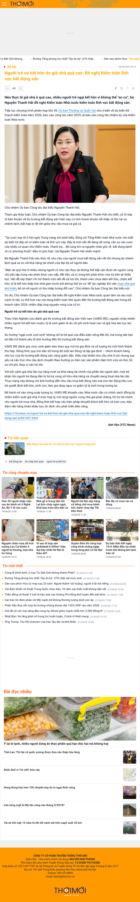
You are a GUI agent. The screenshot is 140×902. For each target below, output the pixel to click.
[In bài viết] (133, 88)
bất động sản (15, 461)
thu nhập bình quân (34, 461)
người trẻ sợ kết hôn (56, 461)
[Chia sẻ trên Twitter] (121, 88)
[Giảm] (7, 88)
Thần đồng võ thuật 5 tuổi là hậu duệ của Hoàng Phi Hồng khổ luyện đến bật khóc (64, 594)
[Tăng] (21, 88)
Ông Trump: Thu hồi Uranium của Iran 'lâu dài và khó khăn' (49, 622)
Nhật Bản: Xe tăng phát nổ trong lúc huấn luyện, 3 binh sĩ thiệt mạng (55, 616)
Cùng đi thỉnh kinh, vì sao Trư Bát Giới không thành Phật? (49, 573)
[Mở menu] (4, 4)
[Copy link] (127, 88)
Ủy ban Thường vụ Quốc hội (77, 110)
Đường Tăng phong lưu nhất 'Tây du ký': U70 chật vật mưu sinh (52, 578)
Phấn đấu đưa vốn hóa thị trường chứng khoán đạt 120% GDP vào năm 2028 (61, 605)
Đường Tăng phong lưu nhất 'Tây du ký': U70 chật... (69, 58)
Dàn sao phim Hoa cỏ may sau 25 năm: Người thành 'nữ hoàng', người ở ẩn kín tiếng (65, 583)
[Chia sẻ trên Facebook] (116, 88)
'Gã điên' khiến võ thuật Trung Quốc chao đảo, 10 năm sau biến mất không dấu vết (64, 589)
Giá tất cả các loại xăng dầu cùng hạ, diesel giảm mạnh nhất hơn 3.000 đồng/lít (62, 611)
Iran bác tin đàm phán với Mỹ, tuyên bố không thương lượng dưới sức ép (58, 600)
